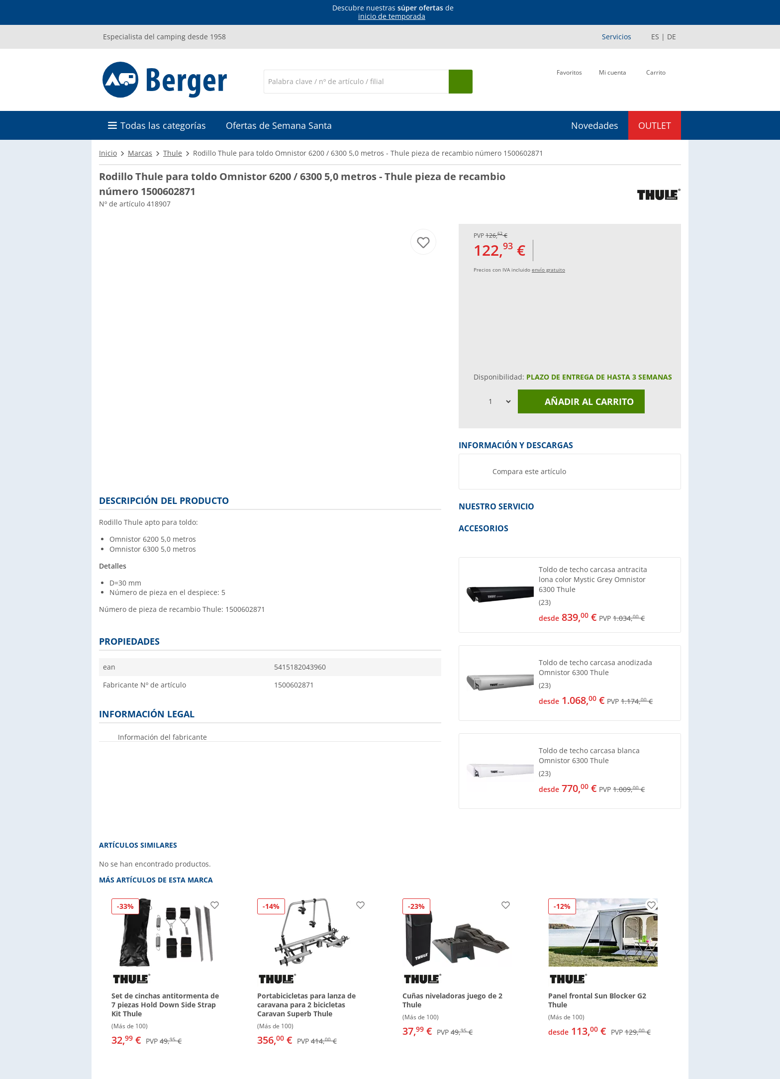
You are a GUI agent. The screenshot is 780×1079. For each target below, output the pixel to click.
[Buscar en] (356, 82)
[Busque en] (461, 82)
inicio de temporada (391, 16)
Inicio (108, 153)
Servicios (616, 36)
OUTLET (654, 125)
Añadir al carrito (581, 401)
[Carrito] (656, 80)
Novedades (594, 125)
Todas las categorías (163, 125)
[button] (570, 595)
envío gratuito (548, 269)
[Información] (392, 12)
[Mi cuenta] (612, 80)
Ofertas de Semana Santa (279, 125)
